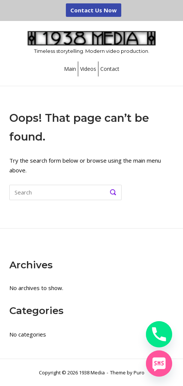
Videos (88, 68)
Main (70, 68)
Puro (139, 372)
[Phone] (159, 334)
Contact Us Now (93, 10)
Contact (109, 68)
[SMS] (159, 363)
